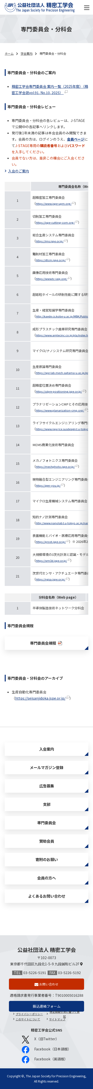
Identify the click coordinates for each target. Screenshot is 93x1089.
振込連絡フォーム (47, 1006)
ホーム (9, 53)
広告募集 (46, 785)
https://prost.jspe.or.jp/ (51, 542)
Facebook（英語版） (45, 1059)
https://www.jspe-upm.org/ (53, 204)
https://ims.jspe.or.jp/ (49, 241)
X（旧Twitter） (40, 1039)
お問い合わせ (49, 984)
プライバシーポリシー (29, 1014)
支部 (46, 804)
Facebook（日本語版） (46, 1049)
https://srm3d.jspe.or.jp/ (51, 561)
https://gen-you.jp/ (48, 485)
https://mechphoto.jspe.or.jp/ (55, 466)
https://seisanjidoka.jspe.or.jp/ (40, 698)
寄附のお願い (46, 859)
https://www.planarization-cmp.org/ (60, 410)
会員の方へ (46, 878)
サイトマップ (57, 1019)
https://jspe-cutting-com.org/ (55, 222)
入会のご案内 (18, 170)
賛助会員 (46, 841)
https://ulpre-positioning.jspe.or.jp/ (59, 391)
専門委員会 (46, 822)
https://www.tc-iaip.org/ (51, 279)
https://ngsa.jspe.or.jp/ (50, 579)
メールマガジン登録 (46, 767)
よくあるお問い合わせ (46, 896)
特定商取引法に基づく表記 (65, 1014)
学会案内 (26, 53)
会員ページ (75, 139)
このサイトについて (28, 1019)
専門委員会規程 (46, 643)
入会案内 (46, 749)
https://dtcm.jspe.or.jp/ (51, 260)
